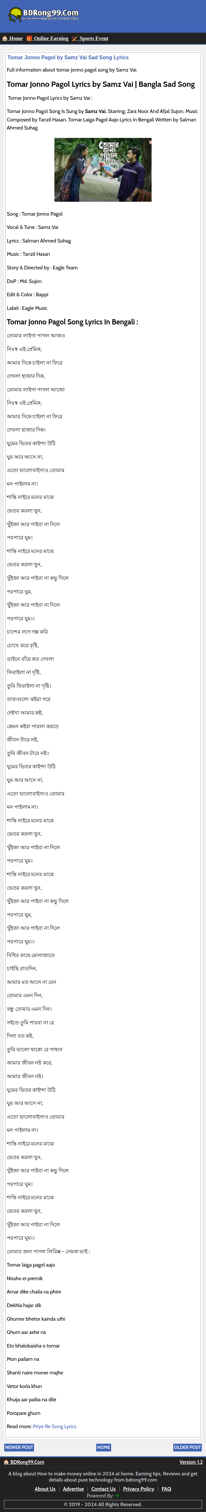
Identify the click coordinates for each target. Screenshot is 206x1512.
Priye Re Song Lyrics (55, 1426)
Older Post (187, 1447)
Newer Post (19, 1447)
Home (103, 1447)
